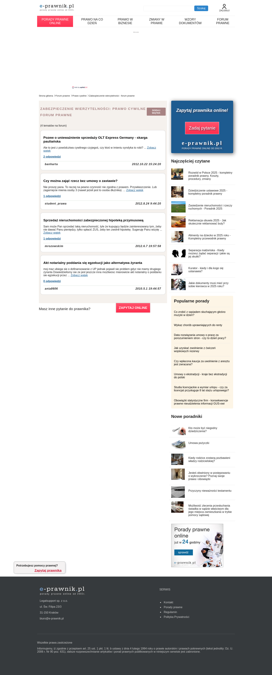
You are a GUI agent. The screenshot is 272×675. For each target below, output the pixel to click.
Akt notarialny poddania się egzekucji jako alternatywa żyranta (92, 263)
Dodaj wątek (156, 111)
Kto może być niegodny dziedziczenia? (202, 430)
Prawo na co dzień (92, 21)
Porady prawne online (55, 21)
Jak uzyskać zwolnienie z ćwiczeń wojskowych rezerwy (195, 350)
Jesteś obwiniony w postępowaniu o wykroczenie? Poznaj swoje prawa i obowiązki (209, 476)
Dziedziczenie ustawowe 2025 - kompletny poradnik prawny (207, 192)
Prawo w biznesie (125, 21)
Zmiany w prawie (156, 21)
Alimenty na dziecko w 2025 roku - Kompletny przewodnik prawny (209, 237)
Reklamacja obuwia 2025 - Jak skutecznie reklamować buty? (207, 222)
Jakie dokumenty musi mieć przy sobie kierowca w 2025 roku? (208, 285)
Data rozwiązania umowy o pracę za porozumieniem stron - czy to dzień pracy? (200, 337)
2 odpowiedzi (52, 156)
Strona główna (46, 95)
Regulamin (170, 612)
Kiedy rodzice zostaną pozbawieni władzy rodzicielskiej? (209, 459)
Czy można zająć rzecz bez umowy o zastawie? (80, 181)
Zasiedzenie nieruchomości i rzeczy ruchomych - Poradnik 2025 (210, 207)
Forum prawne (223, 21)
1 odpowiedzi (52, 196)
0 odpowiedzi (52, 281)
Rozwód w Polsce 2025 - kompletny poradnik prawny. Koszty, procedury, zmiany (210, 175)
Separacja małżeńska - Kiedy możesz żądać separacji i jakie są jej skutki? (209, 253)
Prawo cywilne (79, 95)
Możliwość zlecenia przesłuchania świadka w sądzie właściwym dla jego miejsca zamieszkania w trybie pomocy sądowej (210, 510)
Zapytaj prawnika (48, 570)
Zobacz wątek (134, 190)
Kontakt (168, 602)
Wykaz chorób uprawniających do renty (198, 325)
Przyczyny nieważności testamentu (209, 490)
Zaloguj (224, 8)
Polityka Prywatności (176, 616)
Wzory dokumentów (190, 21)
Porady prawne (173, 607)
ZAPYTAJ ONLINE (133, 308)
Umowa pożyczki (198, 442)
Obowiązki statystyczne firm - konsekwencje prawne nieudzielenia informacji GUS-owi (201, 402)
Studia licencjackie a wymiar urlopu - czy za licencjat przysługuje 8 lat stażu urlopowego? (201, 389)
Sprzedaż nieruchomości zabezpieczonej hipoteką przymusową (93, 220)
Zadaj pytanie (202, 128)
